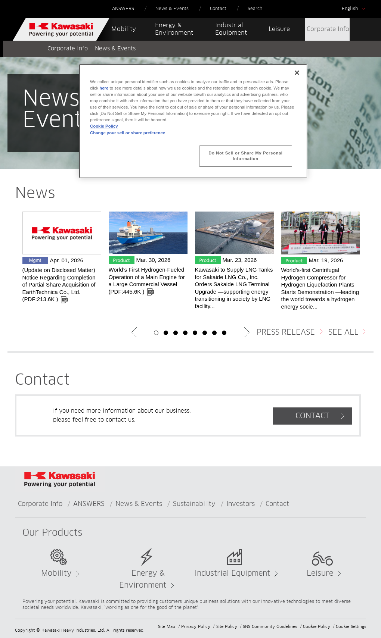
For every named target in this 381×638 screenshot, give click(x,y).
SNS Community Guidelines (270, 627)
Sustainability (194, 504)
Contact (277, 504)
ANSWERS (89, 504)
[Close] (297, 73)
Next (246, 332)
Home (27, 49)
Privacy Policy (195, 627)
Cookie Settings (351, 627)
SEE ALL (343, 332)
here (103, 88)
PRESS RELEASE (286, 332)
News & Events (138, 504)
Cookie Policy (316, 627)
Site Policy (226, 627)
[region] (193, 121)
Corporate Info (67, 48)
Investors (240, 504)
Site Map (166, 627)
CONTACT (312, 416)
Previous (134, 332)
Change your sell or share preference (127, 133)
